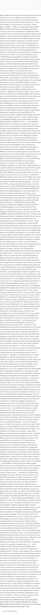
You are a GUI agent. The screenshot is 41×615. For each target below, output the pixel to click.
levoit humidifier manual (18, 5)
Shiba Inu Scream (28, 604)
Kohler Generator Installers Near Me (15, 602)
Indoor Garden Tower (22, 606)
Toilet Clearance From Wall (8, 599)
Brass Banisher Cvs (16, 604)
